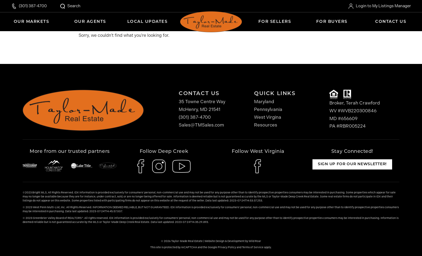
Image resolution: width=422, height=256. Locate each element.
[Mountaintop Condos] (53, 165)
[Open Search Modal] (70, 6)
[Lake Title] (81, 165)
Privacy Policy (227, 247)
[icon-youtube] (181, 166)
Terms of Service (252, 247)
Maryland (264, 101)
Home (211, 20)
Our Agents (90, 22)
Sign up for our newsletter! (352, 164)
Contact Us (390, 22)
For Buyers (331, 22)
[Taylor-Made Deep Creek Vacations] (108, 166)
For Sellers (274, 22)
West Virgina (267, 117)
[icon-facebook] (141, 166)
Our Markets (31, 22)
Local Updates (147, 22)
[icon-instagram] (159, 166)
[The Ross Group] (30, 165)
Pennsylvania (268, 109)
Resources (265, 125)
